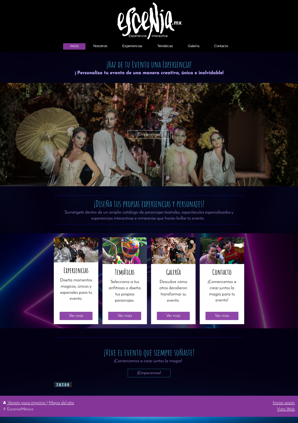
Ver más (76, 315)
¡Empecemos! (149, 134)
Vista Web (286, 409)
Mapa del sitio (61, 402)
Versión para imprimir (25, 402)
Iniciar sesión (284, 402)
